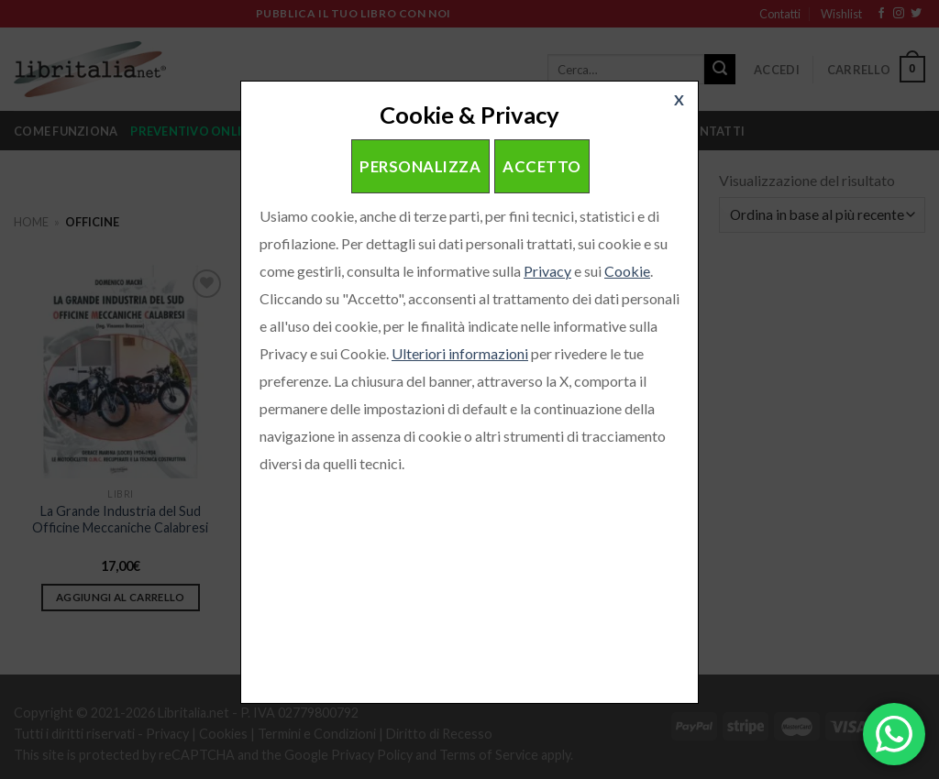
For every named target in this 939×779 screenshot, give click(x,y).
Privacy (547, 271)
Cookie (627, 271)
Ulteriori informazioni (460, 353)
